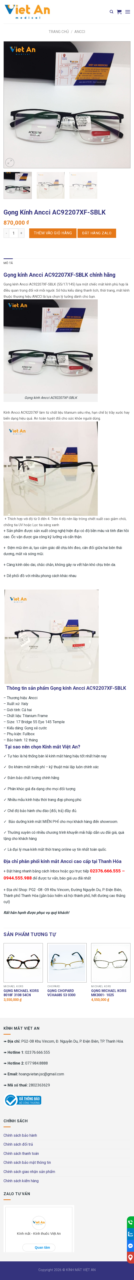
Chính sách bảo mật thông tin (27, 1162)
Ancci (79, 31)
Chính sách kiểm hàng (21, 1181)
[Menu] (127, 11)
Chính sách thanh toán (21, 1153)
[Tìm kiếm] (111, 11)
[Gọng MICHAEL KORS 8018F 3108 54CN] (23, 962)
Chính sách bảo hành (20, 1135)
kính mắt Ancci (57, 861)
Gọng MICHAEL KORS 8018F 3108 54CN (21, 993)
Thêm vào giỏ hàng (53, 233)
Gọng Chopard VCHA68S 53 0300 (61, 993)
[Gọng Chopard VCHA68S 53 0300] (67, 962)
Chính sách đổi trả (18, 1144)
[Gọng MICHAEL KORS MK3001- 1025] (110, 962)
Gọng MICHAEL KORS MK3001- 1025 (108, 993)
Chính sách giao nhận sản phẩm (29, 1171)
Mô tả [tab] (8, 263)
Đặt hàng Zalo (96, 233)
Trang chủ (59, 31)
